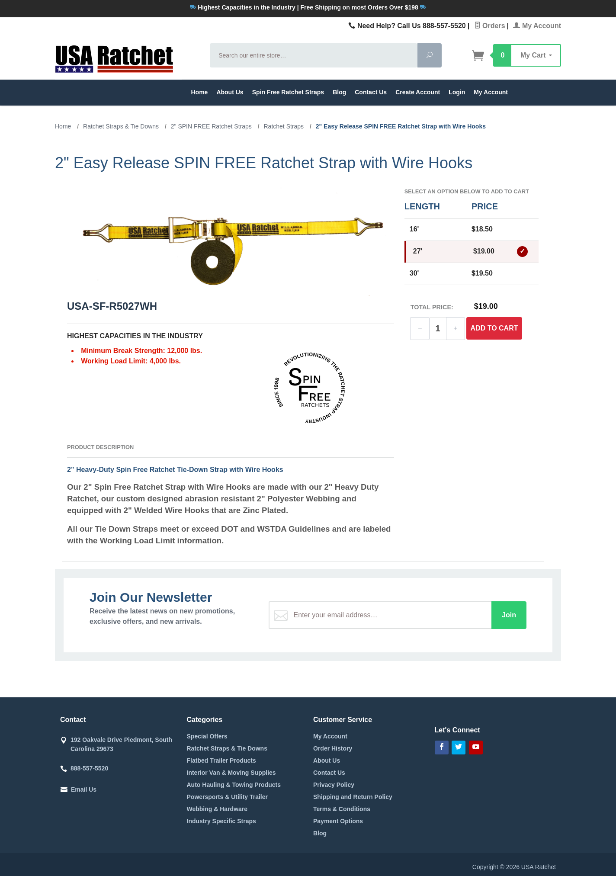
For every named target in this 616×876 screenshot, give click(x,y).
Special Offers (207, 736)
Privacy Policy (333, 784)
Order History (332, 748)
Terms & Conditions (341, 808)
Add (494, 328)
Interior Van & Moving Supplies (231, 772)
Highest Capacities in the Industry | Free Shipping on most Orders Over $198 (308, 7)
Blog (339, 92)
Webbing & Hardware (217, 808)
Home (199, 92)
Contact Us (371, 92)
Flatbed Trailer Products (221, 760)
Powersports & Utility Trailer (227, 796)
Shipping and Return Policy (352, 796)
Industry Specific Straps (221, 821)
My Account (537, 25)
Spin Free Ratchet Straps (288, 92)
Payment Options (338, 821)
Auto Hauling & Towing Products (234, 784)
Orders (489, 25)
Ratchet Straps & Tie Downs (227, 748)
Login (457, 92)
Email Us (83, 789)
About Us (229, 92)
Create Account (417, 92)
